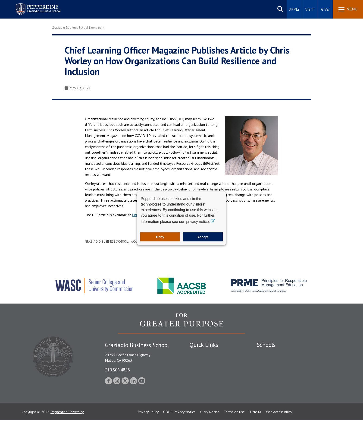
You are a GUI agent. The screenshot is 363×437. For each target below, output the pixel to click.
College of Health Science (277, 398)
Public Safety (200, 361)
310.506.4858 (117, 370)
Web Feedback (201, 410)
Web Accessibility (279, 428)
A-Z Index (197, 402)
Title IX (255, 428)
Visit (309, 9)
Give (325, 9)
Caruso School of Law (274, 361)
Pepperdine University (67, 428)
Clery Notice (209, 428)
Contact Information (206, 394)
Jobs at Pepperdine (204, 385)
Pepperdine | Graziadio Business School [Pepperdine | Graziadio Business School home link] (32, 6)
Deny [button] (160, 237)
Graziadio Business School (106, 242)
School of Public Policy (274, 390)
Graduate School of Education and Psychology (293, 377)
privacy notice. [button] (198, 222)
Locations (197, 353)
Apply (294, 9)
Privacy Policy (148, 428)
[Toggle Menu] (348, 9)
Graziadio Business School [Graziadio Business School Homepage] (277, 369)
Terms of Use (234, 428)
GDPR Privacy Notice (179, 428)
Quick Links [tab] (204, 344)
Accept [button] (202, 237)
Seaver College (268, 353)
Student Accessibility (206, 369)
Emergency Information (208, 377)
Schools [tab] (266, 344)
